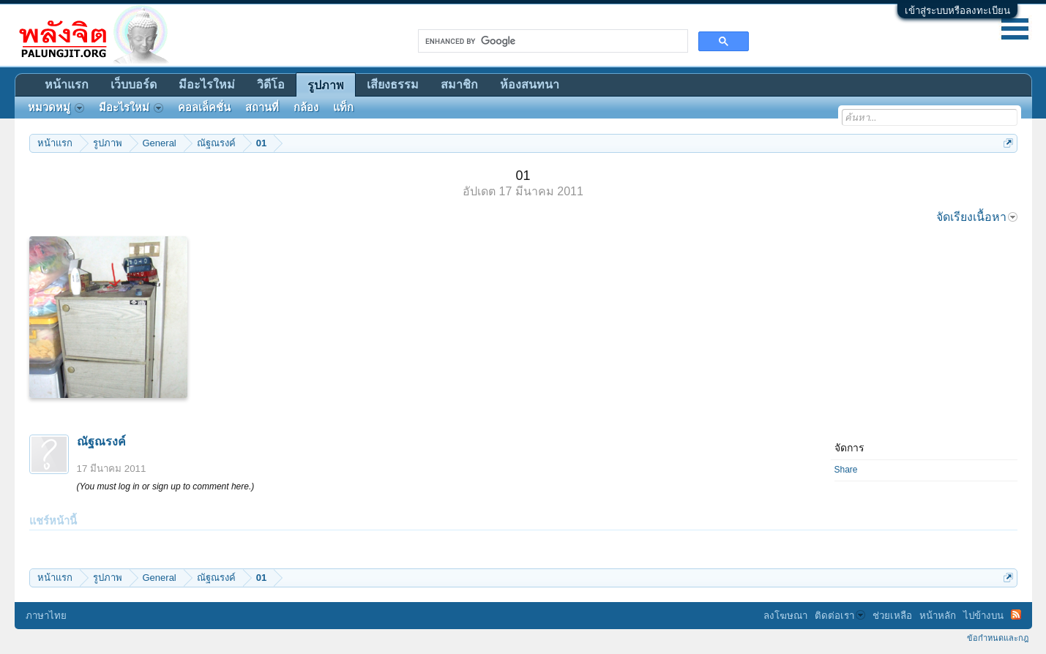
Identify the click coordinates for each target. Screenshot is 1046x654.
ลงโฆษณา (785, 615)
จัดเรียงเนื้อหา (976, 217)
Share (846, 470)
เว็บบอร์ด (134, 84)
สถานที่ (262, 107)
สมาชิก (459, 84)
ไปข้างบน (983, 615)
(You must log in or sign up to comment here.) (166, 486)
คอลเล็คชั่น (204, 107)
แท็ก (343, 107)
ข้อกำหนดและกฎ (997, 638)
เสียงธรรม (393, 84)
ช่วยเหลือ (892, 615)
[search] (551, 41)
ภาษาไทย (46, 615)
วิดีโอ (271, 84)
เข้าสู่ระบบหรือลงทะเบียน (957, 10)
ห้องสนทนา (529, 84)
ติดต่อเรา (840, 615)
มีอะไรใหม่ (207, 84)
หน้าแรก (67, 84)
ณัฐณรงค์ (101, 441)
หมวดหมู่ (56, 107)
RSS (1016, 614)
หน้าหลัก (937, 615)
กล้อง (306, 107)
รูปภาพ (325, 85)
